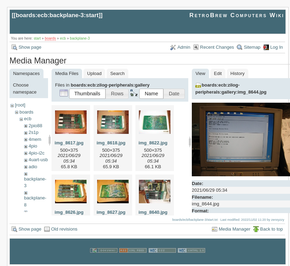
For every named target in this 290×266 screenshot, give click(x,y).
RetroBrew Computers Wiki (236, 15)
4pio (32, 146)
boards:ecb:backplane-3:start (57, 15)
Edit (218, 73)
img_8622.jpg (153, 142)
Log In (276, 47)
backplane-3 (80, 38)
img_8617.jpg (69, 142)
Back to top (271, 228)
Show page (30, 47)
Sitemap (252, 47)
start (37, 38)
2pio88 (35, 125)
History (237, 73)
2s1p (33, 132)
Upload (94, 73)
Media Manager (234, 228)
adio (32, 166)
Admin (183, 47)
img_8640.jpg (153, 212)
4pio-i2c (36, 153)
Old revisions (64, 228)
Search (117, 73)
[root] (20, 105)
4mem (34, 139)
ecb (63, 38)
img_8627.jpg (110, 212)
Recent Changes (217, 47)
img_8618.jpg (110, 142)
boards (50, 38)
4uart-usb (38, 159)
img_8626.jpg (69, 212)
